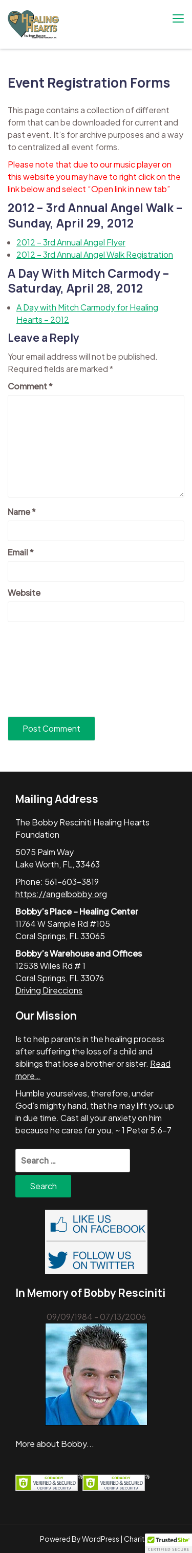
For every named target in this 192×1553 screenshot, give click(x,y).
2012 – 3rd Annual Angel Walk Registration (94, 254)
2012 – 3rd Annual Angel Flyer (70, 242)
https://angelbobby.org (61, 893)
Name (22, 511)
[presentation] (50, 669)
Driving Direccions (48, 990)
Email (21, 552)
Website (24, 592)
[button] (168, 1543)
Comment (30, 386)
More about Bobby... (54, 1443)
